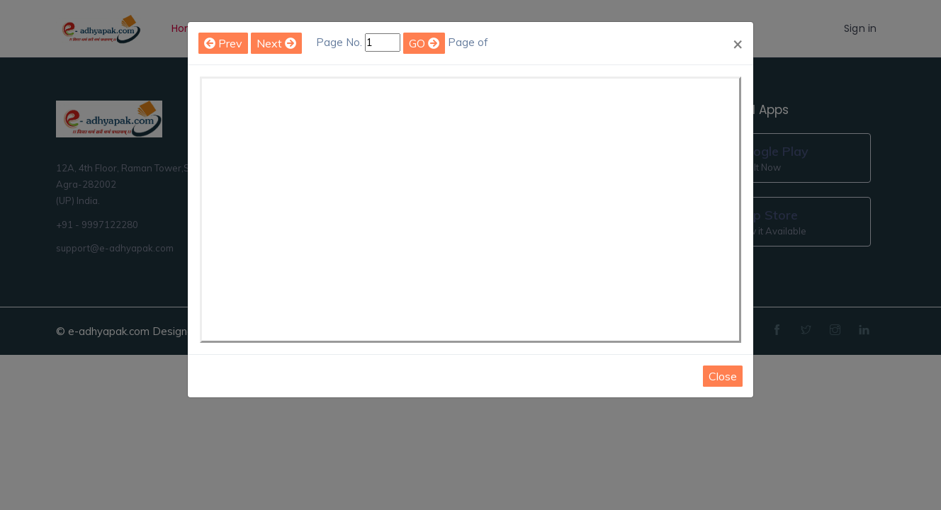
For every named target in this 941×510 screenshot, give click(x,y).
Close (723, 376)
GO (424, 43)
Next (276, 43)
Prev (223, 43)
